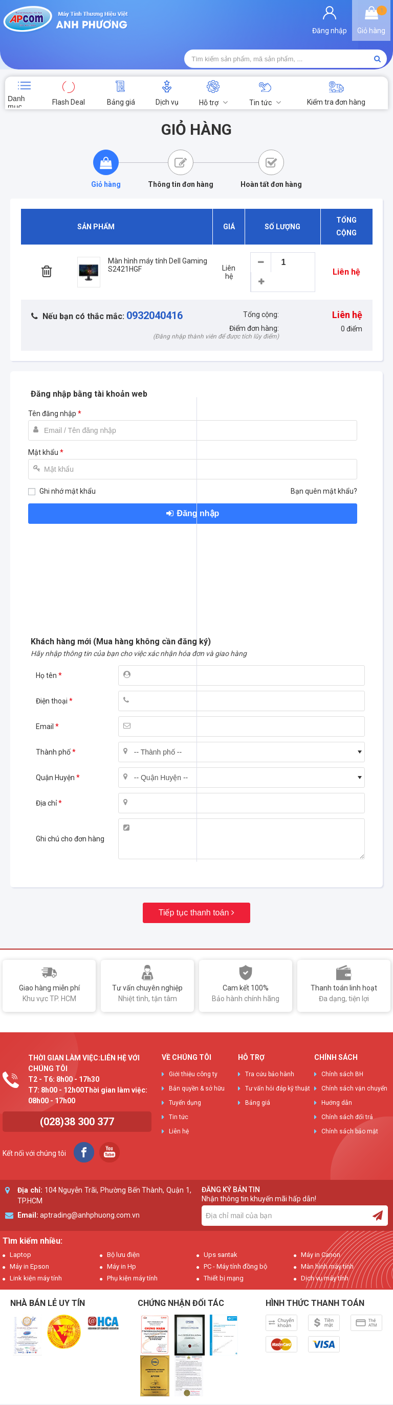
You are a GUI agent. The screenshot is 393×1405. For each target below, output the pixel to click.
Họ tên (46, 640)
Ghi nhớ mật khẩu (67, 455)
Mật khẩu (43, 417)
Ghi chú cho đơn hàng (70, 803)
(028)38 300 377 (77, 1086)
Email (45, 691)
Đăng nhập (198, 477)
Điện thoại (52, 665)
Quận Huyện (55, 742)
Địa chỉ (46, 767)
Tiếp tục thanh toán (194, 877)
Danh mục (16, 65)
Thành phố (53, 716)
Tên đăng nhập (52, 378)
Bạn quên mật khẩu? (324, 455)
